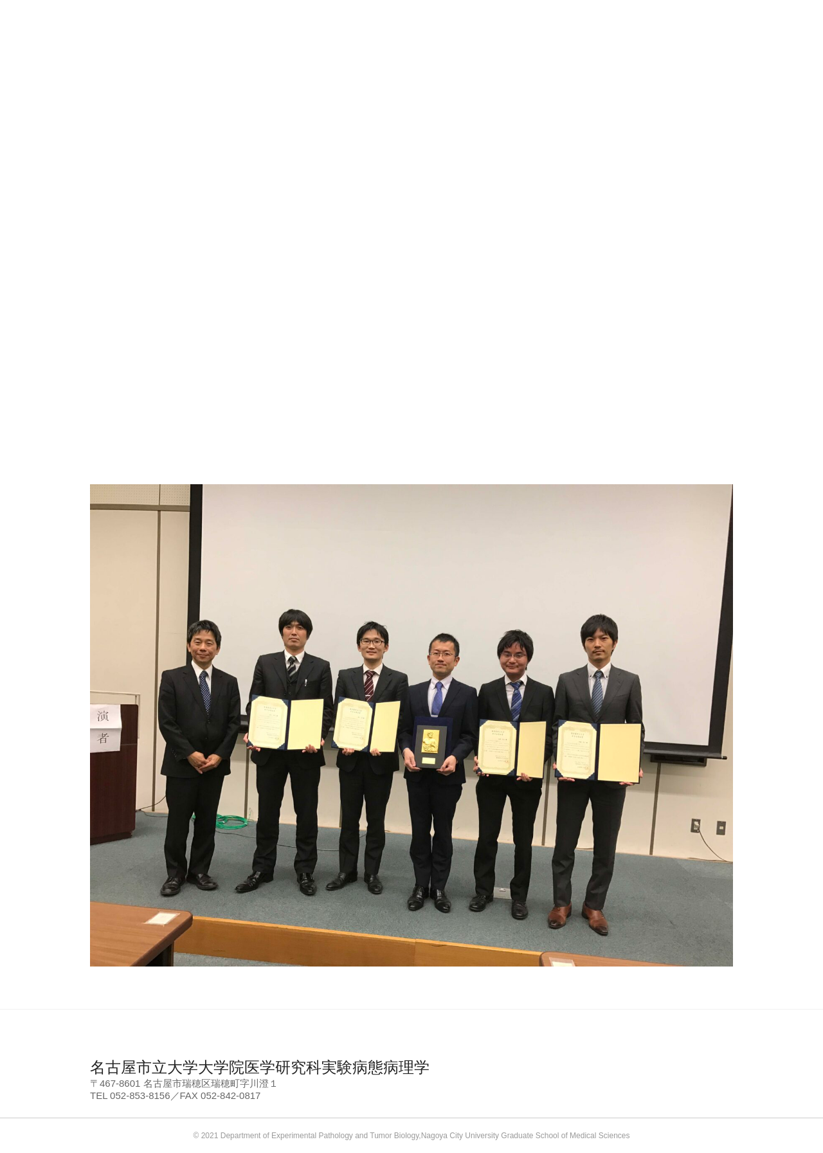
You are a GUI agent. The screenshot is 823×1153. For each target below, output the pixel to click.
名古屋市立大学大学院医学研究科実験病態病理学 (260, 1067)
